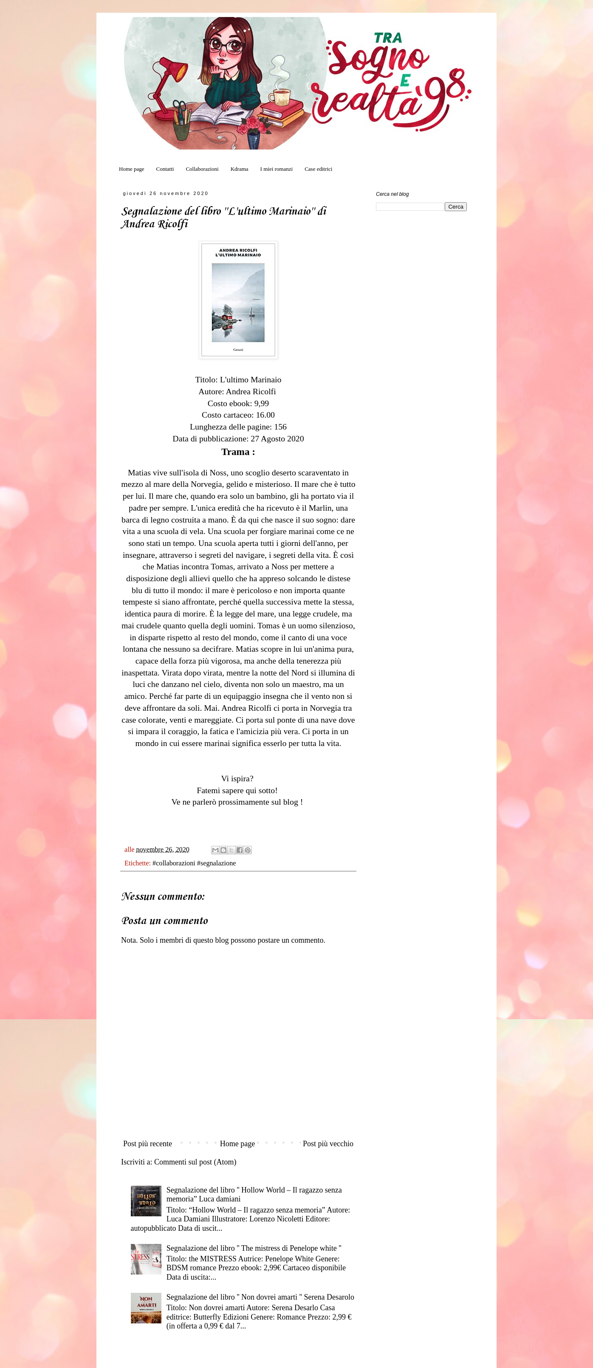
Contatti (165, 169)
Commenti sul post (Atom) (195, 1162)
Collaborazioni (202, 169)
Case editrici (318, 169)
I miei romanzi (276, 169)
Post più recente (147, 1143)
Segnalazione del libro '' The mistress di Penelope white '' (254, 1248)
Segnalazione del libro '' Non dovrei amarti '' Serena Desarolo (260, 1297)
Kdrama (239, 169)
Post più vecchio (328, 1143)
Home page (131, 169)
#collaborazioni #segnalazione (194, 863)
